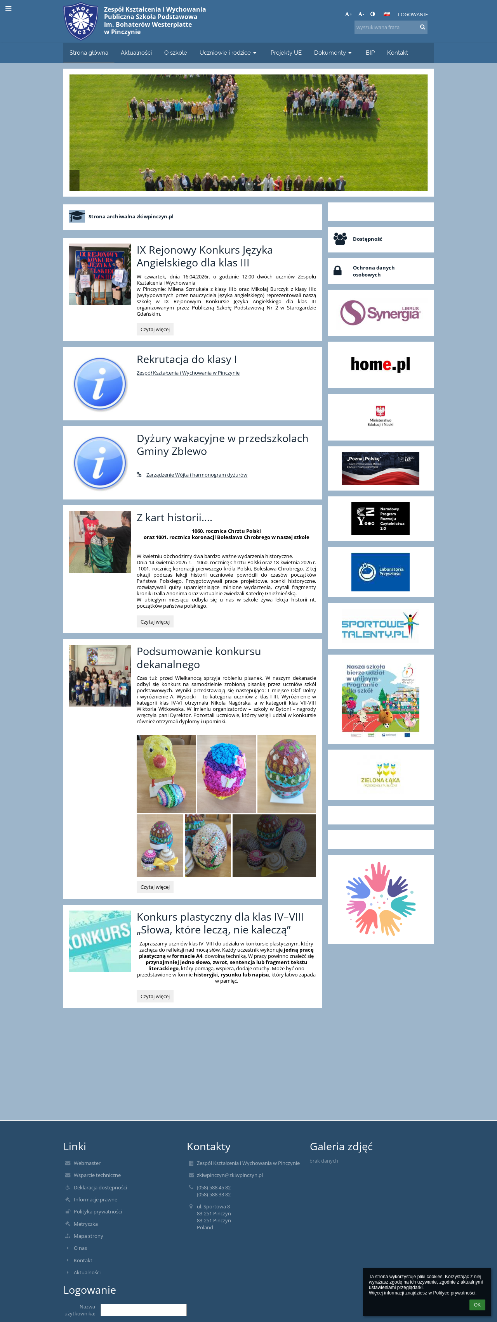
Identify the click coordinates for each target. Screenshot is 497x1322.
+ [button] (348, 13)
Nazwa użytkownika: (79, 1310)
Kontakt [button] (397, 52)
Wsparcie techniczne (97, 1175)
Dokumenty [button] (333, 52)
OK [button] (477, 1305)
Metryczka (86, 1223)
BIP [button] (370, 52)
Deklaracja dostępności (100, 1187)
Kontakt (83, 1260)
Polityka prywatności (98, 1211)
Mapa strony (88, 1235)
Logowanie (413, 14)
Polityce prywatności (454, 1293)
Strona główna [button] (89, 52)
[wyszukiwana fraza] (391, 27)
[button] (387, 14)
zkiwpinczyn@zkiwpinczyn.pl (230, 1175)
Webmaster (87, 1163)
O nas (80, 1247)
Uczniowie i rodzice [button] (229, 52)
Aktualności (87, 1272)
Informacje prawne (95, 1199)
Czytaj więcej (155, 330)
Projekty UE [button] (286, 52)
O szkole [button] (175, 52)
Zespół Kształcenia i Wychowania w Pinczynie (188, 372)
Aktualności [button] (136, 52)
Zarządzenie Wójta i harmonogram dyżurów (192, 474)
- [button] (361, 13)
